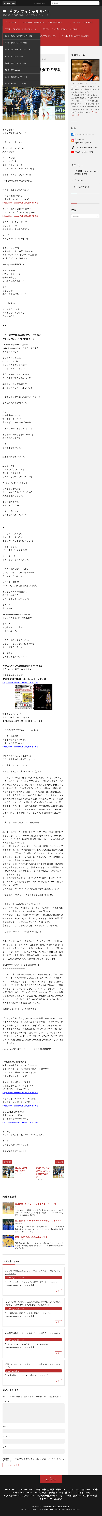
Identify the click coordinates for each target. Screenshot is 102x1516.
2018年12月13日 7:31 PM (15, 1340)
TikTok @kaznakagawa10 (84, 147)
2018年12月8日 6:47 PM (14, 1371)
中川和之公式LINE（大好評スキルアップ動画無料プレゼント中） (31, 36)
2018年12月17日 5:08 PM (15, 1309)
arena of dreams (41, 3)
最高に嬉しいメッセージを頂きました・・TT (35, 1204)
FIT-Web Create (53, 1509)
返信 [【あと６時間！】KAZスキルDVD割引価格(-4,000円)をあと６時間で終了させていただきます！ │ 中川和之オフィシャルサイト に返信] (57, 1322)
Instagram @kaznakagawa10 (81, 141)
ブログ (76, 180)
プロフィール (10, 22)
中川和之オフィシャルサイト (26, 11)
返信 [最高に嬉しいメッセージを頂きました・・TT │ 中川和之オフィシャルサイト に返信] (57, 1381)
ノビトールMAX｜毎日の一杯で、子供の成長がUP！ (42, 22)
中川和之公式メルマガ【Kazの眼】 (76, 36)
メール (6, 1437)
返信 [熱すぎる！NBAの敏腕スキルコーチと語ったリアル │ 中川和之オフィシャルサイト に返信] (57, 1291)
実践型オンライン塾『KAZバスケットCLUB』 (61, 29)
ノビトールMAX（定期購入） (16, 43)
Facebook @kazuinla (82, 134)
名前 (5, 1426)
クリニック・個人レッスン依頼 (80, 22)
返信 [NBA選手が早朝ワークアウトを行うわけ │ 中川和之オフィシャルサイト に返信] (57, 1353)
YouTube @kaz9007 (82, 152)
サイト (5, 1447)
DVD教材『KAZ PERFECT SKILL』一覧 (20, 29)
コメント (6, 1401)
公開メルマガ (17, 82)
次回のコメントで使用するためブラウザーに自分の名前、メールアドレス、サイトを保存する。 (33, 1459)
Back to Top (51, 1480)
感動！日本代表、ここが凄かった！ (31, 1237)
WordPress (75, 1509)
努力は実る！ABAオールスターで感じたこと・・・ (38, 1220)
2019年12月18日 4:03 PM (15, 1278)
